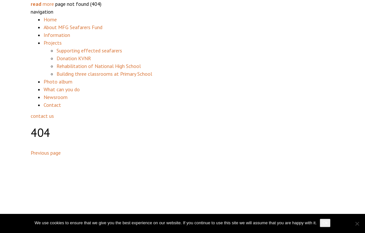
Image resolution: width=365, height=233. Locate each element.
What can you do (62, 89)
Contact (52, 105)
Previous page (46, 153)
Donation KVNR (74, 58)
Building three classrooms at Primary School (104, 74)
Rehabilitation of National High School (99, 66)
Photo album (58, 81)
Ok (325, 222)
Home (50, 19)
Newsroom (56, 97)
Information (57, 35)
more (42, 4)
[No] (357, 223)
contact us (42, 116)
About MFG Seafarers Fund (73, 27)
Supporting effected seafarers (89, 50)
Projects (53, 42)
